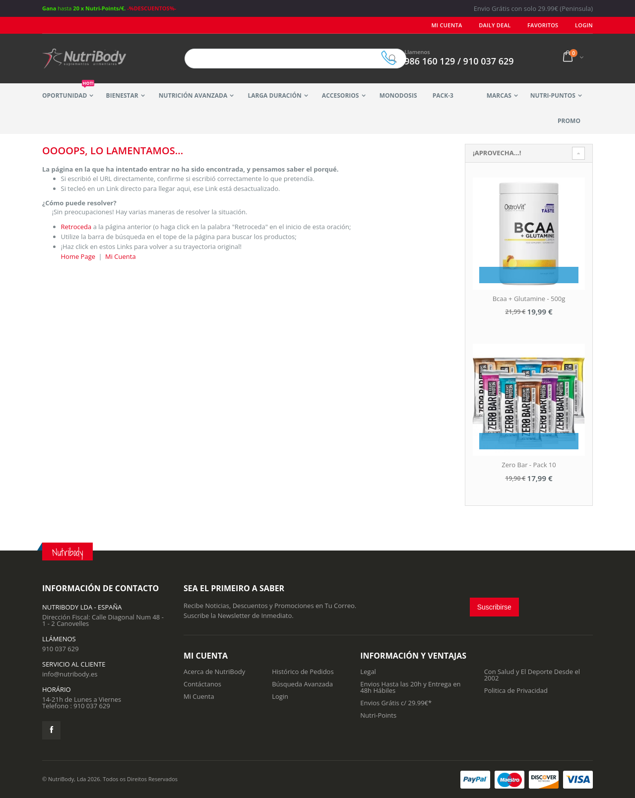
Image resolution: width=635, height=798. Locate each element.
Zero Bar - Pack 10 (529, 464)
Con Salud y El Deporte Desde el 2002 (532, 674)
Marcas (499, 95)
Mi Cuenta (447, 25)
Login (280, 696)
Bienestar (122, 95)
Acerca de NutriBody (214, 671)
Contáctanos (202, 683)
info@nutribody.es (69, 674)
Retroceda (76, 226)
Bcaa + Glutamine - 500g (529, 298)
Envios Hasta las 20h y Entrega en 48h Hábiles (410, 687)
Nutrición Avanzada (193, 95)
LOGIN (584, 25)
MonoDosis (398, 95)
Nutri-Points (378, 715)
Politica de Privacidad (516, 690)
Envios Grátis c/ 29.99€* (396, 702)
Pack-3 (443, 95)
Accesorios (340, 95)
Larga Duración (274, 95)
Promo (569, 121)
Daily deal (495, 25)
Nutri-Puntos (552, 95)
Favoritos (542, 25)
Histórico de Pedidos (303, 671)
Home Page (78, 256)
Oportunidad (68, 91)
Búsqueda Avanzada (302, 683)
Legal (368, 671)
